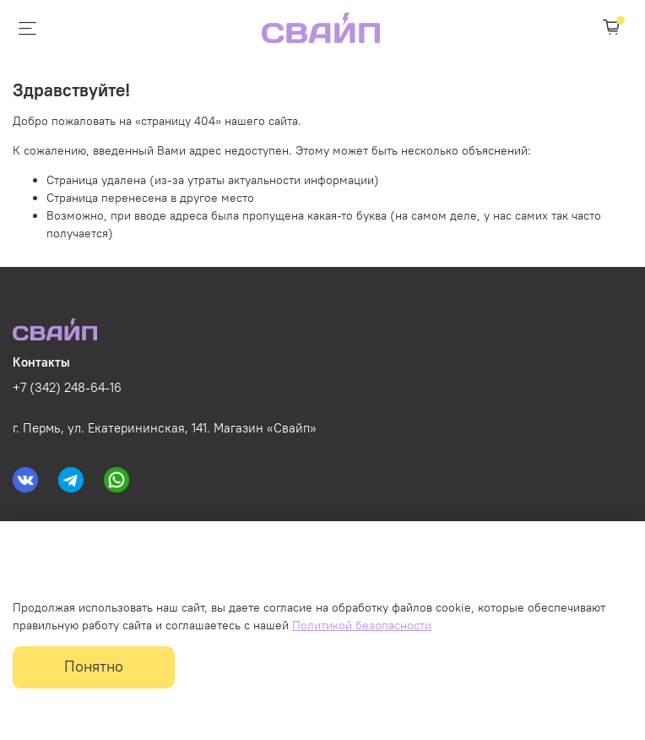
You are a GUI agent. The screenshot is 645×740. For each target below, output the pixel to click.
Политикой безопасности (361, 625)
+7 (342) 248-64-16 (67, 387)
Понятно (93, 666)
